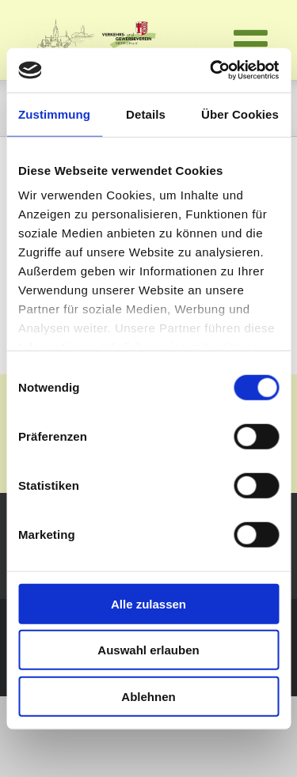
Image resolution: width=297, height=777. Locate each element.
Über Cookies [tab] (240, 113)
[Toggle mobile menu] (253, 43)
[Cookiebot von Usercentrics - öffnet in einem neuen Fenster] (211, 70)
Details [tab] (146, 113)
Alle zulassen (148, 603)
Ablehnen (148, 696)
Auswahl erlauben (148, 650)
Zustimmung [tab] (54, 113)
